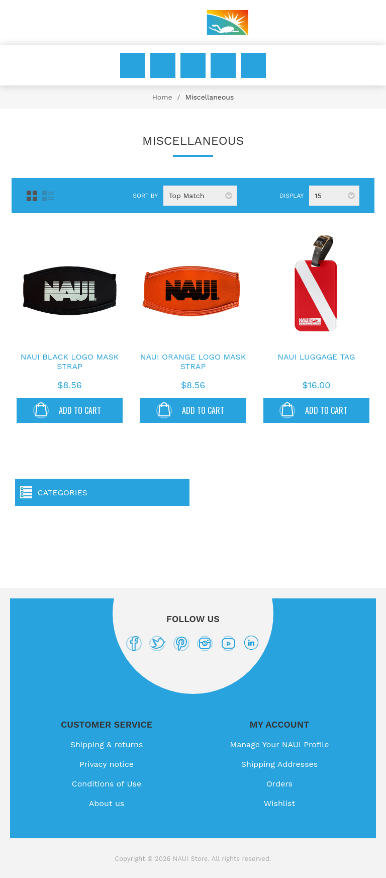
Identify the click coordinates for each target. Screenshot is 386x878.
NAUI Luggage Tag (316, 357)
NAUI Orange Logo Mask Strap (193, 361)
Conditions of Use (107, 783)
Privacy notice (106, 764)
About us (107, 803)
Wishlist (223, 65)
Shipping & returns (106, 744)
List (48, 196)
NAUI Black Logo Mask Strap (70, 361)
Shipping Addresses (279, 764)
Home (162, 97)
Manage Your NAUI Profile (279, 744)
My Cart (253, 65)
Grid (32, 196)
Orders (279, 783)
